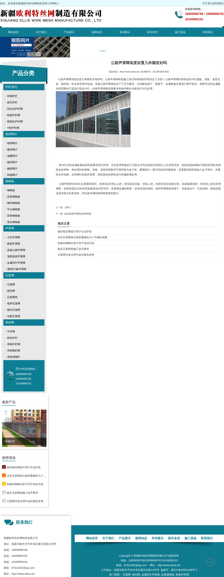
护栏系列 (11, 87)
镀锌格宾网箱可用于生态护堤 (24, 467)
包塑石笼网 (13, 316)
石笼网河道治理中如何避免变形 (25, 501)
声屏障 (9, 228)
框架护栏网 (13, 115)
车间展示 (124, 32)
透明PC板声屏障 (16, 269)
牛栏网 (11, 331)
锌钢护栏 (12, 96)
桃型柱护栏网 (15, 121)
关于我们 (207, 3)
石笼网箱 (12, 297)
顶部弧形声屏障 (16, 256)
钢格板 (9, 181)
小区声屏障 (13, 237)
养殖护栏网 (13, 344)
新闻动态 (97, 32)
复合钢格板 (13, 221)
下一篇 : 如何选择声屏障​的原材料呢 (73, 213)
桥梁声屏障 (13, 243)
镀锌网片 (12, 162)
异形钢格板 (13, 215)
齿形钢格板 (13, 196)
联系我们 (219, 3)
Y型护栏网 (13, 127)
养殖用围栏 (13, 356)
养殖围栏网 (13, 350)
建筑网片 (12, 149)
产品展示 (69, 32)
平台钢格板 (13, 209)
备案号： (166, 569)
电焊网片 (11, 134)
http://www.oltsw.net (129, 71)
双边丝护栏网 (15, 108)
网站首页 (13, 32)
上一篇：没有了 (63, 207)
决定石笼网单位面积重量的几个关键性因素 (26, 475)
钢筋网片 (12, 168)
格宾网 (11, 290)
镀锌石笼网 (13, 309)
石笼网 (9, 275)
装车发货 (152, 32)
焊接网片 (12, 174)
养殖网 (9, 322)
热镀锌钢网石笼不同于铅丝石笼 (25, 484)
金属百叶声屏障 (16, 262)
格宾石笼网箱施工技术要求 (22, 492)
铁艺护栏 (12, 102)
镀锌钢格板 (13, 202)
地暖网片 (12, 155)
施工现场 (180, 32)
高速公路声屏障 (16, 250)
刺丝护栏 (12, 337)
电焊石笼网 (13, 303)
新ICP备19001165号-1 (184, 569)
